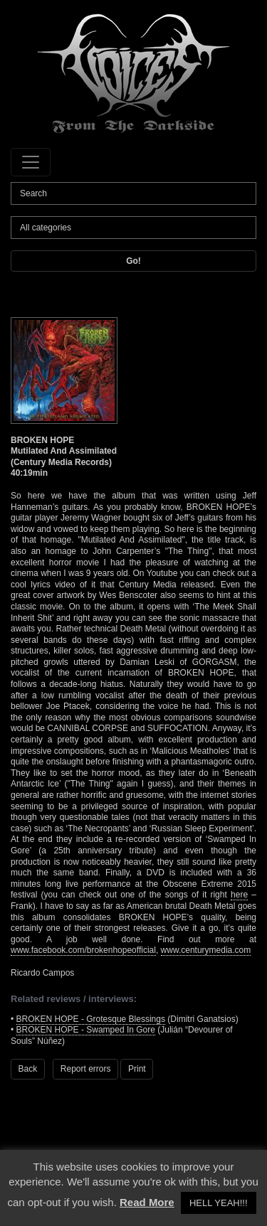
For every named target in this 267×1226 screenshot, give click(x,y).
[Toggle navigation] (31, 162)
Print (137, 1069)
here (239, 895)
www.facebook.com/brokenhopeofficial (83, 950)
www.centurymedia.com (206, 950)
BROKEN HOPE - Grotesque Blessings (90, 1019)
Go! (133, 261)
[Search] (133, 193)
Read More (147, 1202)
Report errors (86, 1069)
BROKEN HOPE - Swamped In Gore (85, 1030)
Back (28, 1069)
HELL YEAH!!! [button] (218, 1203)
